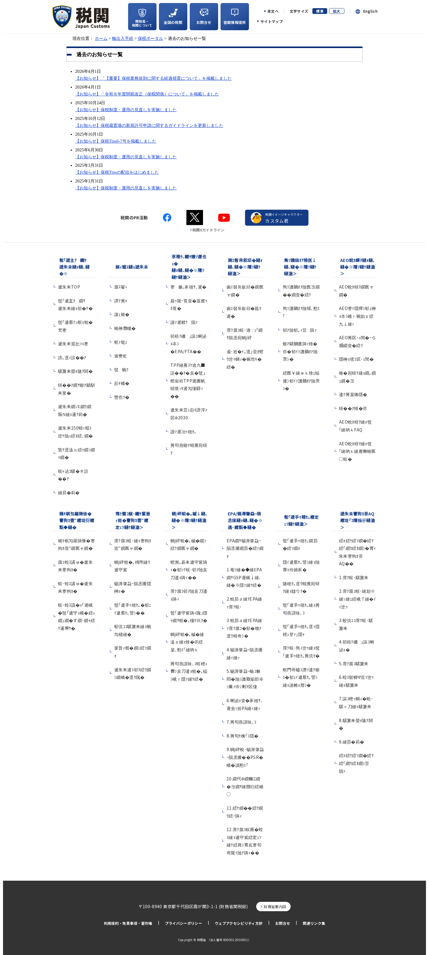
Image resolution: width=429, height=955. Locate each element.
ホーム (101, 38)
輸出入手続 (122, 38)
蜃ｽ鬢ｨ (120, 287)
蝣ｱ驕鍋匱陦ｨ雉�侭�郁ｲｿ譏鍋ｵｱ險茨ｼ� (300, 351)
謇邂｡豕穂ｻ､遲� (188, 287)
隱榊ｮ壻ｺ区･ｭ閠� (356, 359)
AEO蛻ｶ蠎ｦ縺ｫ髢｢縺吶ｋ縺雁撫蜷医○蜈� (357, 451)
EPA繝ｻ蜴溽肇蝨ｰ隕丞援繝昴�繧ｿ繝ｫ (245, 548)
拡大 (336, 11)
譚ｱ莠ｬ (120, 301)
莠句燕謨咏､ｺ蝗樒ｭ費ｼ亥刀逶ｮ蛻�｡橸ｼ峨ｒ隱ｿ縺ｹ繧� (188, 671)
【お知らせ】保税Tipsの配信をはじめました (117, 172)
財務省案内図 (275, 906)
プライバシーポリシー (183, 923)
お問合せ (282, 923)
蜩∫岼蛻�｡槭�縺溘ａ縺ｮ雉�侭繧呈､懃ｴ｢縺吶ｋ (187, 642)
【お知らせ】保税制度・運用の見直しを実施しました (126, 109)
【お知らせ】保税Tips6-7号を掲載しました (115, 141)
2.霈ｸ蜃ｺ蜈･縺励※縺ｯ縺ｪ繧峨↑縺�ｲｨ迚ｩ (357, 598)
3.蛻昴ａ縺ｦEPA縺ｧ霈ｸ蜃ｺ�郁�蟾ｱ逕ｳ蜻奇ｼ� (244, 628)
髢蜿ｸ (121, 369)
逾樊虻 (120, 356)
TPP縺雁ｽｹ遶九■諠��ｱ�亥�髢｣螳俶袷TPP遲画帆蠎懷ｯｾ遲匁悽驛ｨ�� (187, 380)
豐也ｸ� (121, 397)
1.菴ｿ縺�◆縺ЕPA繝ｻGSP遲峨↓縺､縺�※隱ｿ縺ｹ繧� (244, 577)
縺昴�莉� (69, 492)
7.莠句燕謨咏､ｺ (241, 722)
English (370, 11)
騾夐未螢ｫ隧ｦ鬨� (75, 371)
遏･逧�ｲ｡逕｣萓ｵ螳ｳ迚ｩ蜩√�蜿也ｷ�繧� (245, 359)
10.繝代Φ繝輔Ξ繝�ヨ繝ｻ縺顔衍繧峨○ (245, 786)
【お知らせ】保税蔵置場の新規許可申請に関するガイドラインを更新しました (149, 125)
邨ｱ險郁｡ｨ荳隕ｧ (300, 330)
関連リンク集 (314, 923)
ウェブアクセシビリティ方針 (239, 923)
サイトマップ (271, 21)
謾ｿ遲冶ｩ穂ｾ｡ (183, 431)
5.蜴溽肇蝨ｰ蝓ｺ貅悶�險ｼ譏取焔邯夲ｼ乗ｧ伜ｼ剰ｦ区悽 (245, 678)
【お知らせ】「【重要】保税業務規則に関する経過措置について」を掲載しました (153, 78)
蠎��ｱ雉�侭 (353, 408)
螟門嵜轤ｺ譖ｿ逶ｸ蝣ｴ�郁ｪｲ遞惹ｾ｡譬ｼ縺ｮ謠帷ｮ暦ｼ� (301, 677)
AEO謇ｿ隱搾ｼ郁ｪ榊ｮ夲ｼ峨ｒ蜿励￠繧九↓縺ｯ (357, 316)
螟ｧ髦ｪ (120, 342)
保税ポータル (150, 38)
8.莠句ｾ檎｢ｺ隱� (242, 736)
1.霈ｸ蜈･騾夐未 (354, 577)
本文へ (273, 11)
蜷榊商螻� (125, 328)
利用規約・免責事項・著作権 (128, 923)
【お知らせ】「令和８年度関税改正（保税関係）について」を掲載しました (147, 94)
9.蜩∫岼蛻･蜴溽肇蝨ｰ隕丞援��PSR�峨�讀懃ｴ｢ (245, 757)
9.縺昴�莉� (351, 742)
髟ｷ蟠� (121, 383)
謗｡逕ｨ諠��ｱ (72, 357)
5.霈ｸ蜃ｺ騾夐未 (354, 663)
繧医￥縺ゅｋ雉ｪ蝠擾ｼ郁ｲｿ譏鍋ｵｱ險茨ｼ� (301, 380)
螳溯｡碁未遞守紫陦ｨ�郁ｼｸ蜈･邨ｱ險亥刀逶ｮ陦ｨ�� (189, 569)
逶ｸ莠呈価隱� (353, 394)
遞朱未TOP (69, 287)
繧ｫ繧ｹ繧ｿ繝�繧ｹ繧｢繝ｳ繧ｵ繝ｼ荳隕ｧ (356, 763)
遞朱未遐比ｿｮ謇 (75, 343)
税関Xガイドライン (208, 229)
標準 (320, 11)
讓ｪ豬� (121, 314)
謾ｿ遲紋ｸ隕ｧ (184, 322)
